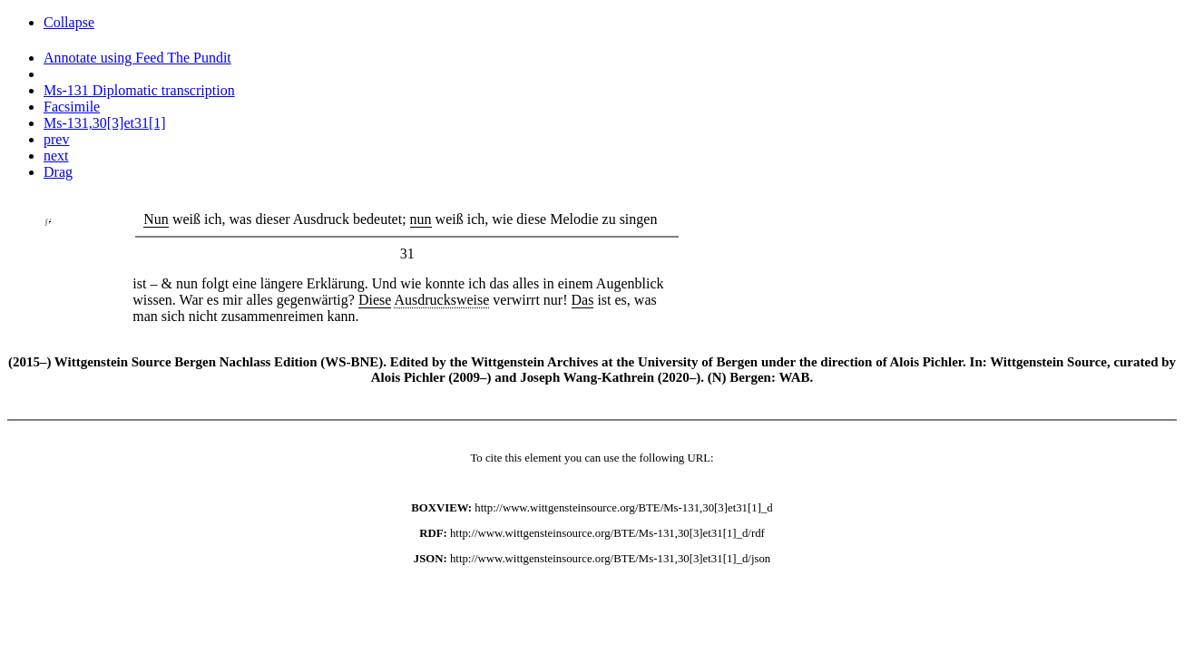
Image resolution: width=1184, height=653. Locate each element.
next (56, 155)
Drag (58, 172)
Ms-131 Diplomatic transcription (139, 90)
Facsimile (72, 106)
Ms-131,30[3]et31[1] (105, 123)
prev (56, 139)
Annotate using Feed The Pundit (137, 57)
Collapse (69, 22)
